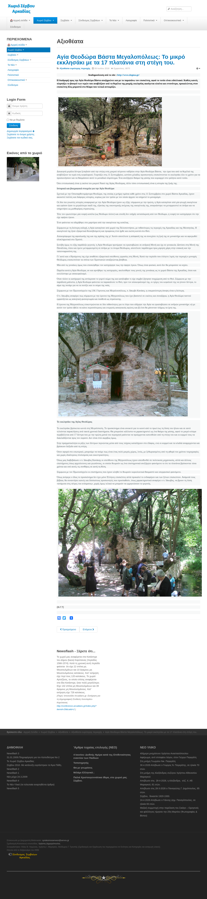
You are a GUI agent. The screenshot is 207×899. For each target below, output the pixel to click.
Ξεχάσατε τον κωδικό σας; (20, 137)
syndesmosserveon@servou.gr (55, 840)
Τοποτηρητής (81, 762)
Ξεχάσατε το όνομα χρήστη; (20, 134)
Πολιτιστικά (150, 20)
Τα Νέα (114, 20)
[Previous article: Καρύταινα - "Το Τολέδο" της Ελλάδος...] (68, 629)
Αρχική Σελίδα (30, 732)
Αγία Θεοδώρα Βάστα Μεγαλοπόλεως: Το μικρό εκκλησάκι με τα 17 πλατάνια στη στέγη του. (121, 60)
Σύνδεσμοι (15, 27)
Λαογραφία (131, 20)
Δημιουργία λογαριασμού (20, 131)
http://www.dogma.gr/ (128, 75)
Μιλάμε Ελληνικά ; (83, 772)
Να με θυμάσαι (16, 120)
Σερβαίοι (66, 20)
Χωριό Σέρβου (45, 20)
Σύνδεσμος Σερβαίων (91, 20)
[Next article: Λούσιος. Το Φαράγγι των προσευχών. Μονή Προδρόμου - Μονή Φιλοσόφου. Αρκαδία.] (88, 629)
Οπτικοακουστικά (174, 20)
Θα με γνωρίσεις (83, 767)
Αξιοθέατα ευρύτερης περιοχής (86, 732)
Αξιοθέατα (63, 732)
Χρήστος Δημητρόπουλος (49, 843)
